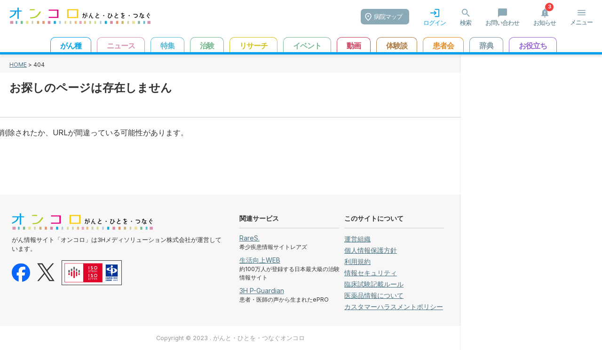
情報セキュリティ (370, 273)
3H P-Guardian (261, 291)
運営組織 (357, 239)
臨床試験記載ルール (374, 284)
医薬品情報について (374, 295)
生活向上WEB (259, 260)
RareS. (249, 238)
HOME (18, 64)
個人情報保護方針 (370, 250)
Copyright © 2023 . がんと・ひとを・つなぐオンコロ (230, 338)
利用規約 (357, 261)
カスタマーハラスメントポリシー (393, 307)
